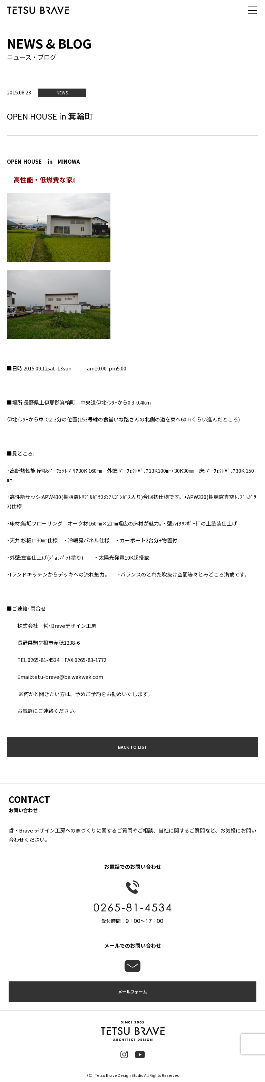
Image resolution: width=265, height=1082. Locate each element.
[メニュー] (254, 10)
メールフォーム (132, 991)
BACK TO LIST (132, 747)
